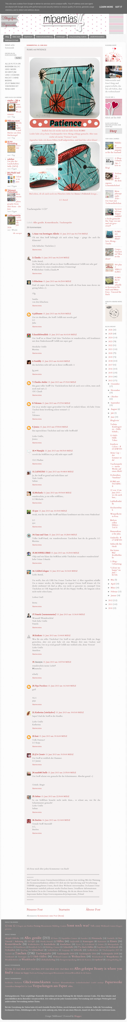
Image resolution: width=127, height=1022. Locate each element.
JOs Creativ (40, 754)
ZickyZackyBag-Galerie (77, 37)
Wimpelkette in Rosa (116, 515)
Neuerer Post (35, 910)
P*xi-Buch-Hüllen (85, 947)
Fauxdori (84, 938)
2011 (110, 604)
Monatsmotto (46, 926)
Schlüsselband (37, 950)
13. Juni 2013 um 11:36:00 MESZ (71, 614)
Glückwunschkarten (37, 982)
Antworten (37, 249)
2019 (110, 357)
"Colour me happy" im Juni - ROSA (115, 571)
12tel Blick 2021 (67, 969)
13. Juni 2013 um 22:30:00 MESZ (55, 796)
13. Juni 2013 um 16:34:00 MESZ (62, 685)
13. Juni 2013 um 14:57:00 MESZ (57, 662)
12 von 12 (10, 925)
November (115, 390)
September (115, 402)
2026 (110, 329)
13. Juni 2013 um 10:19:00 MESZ (53, 510)
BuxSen (38, 820)
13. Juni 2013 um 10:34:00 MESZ (63, 571)
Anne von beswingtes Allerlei (46, 233)
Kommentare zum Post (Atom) (50, 915)
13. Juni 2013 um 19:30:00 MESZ (59, 754)
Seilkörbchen (53, 950)
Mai (113, 579)
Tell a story (95, 926)
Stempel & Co (21, 986)
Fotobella (111, 938)
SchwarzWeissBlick (72, 973)
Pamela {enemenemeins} (45, 614)
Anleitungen (60, 37)
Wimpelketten (112, 956)
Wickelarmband (97, 957)
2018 (110, 361)
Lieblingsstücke (14, 215)
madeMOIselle (41, 772)
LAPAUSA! (40, 471)
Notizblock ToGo (35, 947)
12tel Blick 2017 (23, 969)
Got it (118, 7)
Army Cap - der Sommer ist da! (116, 456)
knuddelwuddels (41, 334)
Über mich (16, 37)
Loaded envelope (97, 983)
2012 (110, 600)
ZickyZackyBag (48, 959)
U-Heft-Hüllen (39, 956)
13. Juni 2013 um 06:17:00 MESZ (74, 233)
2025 (110, 333)
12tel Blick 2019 (37, 969)
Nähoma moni (13, 120)
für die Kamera (85, 960)
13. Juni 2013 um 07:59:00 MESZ (54, 427)
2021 (110, 349)
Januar (114, 595)
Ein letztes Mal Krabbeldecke (116, 554)
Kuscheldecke (50, 944)
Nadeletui (9, 947)
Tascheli (8, 954)
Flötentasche (97, 938)
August (114, 409)
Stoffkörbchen (92, 950)
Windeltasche (29, 959)
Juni (113, 417)
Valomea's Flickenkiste (12, 191)
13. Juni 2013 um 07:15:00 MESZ (62, 382)
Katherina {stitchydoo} (45, 712)
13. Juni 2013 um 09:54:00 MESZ (57, 492)
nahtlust (10, 159)
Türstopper (22, 957)
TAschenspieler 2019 (110, 950)
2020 (110, 353)
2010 (110, 608)
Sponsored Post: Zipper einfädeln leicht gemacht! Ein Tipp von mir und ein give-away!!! (113, 217)
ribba (70, 986)
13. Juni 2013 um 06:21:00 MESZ (55, 257)
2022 (110, 345)
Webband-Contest (108, 926)
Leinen (101, 944)
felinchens (38, 281)
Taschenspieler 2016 (87, 953)
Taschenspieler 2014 (65, 953)
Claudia (37, 257)
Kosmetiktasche (51, 222)
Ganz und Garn (41, 534)
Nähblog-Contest (59, 926)
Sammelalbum (9, 986)
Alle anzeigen (17, 233)
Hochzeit (56, 982)
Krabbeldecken (34, 944)
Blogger (77, 1016)
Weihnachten (78, 956)
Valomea (37, 403)
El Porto (54, 938)
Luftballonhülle (116, 502)
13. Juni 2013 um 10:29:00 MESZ (65, 552)
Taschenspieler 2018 (109, 953)
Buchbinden (9, 983)
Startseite (64, 910)
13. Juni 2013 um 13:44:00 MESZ (56, 635)
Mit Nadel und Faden (13, 173)
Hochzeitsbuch (116, 509)
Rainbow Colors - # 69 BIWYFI (116, 446)
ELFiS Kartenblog (12, 142)
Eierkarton (18, 983)
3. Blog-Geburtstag (116, 562)
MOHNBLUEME (42, 552)
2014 (110, 376)
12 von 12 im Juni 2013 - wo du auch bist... (116, 494)
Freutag (37, 926)
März (113, 587)
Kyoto (78, 944)
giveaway (8, 929)
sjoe (36, 510)
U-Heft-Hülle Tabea (114, 438)
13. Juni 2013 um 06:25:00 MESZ (57, 281)
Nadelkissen (21, 947)
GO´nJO (31, 941)
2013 (110, 380)
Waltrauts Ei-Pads (11, 40)
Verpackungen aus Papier (50, 986)
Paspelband (101, 947)
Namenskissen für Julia (115, 532)
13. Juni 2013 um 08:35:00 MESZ (59, 450)
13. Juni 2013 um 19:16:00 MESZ (53, 736)
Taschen (20, 953)
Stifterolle (78, 950)
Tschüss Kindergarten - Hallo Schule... (116, 428)
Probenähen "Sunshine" (115, 476)
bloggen (119, 926)
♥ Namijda (39, 450)
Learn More (106, 7)
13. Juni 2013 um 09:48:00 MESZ (59, 471)
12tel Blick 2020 (52, 969)
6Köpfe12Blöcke (12, 938)
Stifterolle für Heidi (116, 545)
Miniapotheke (113, 944)
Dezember (115, 384)
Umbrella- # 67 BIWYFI (116, 539)
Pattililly (37, 361)
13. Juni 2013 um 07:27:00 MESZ (56, 403)
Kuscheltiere (65, 944)
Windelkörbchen (12, 960)
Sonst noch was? (78, 925)
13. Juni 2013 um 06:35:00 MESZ (57, 313)
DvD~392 (18, 146)
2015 (110, 372)
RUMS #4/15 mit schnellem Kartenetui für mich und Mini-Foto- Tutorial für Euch (113, 286)
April (113, 583)
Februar (114, 591)
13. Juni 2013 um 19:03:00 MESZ (70, 712)
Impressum (28, 37)
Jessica (36, 427)
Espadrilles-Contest (69, 938)
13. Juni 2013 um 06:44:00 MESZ (56, 361)
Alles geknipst (83, 968)
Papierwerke (113, 982)
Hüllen (60, 941)
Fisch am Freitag (36, 973)
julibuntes (38, 313)
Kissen (113, 941)
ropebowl (98, 959)
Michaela (39, 492)
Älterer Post (93, 910)
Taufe (30, 986)
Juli (112, 413)
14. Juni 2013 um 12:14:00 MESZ (56, 820)
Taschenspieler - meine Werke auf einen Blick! (116, 468)
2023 (110, 341)
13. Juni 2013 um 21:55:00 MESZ (62, 772)
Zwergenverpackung (68, 960)
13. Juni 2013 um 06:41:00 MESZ (63, 334)
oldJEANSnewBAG (97, 37)
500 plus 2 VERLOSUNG (118, 268)
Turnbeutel (9, 957)
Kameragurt (88, 941)
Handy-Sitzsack (46, 941)
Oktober (114, 396)
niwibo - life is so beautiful (13, 101)
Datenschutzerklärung (44, 37)
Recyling (24, 950)
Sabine (38, 796)
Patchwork (113, 947)
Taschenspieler (65, 222)
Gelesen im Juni (18, 179)
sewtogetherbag (112, 960)
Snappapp (66, 950)
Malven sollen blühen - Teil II (114, 524)
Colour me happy (21, 973)
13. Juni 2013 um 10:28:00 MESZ (63, 534)
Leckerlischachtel (83, 982)
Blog (7, 37)
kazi (36, 736)
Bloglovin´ (115, 420)
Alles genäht (38, 222)
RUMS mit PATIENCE (115, 484)
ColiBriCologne (42, 571)
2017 (110, 364)
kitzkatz (38, 635)
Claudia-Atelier (40, 382)
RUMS (82, 130)
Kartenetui (102, 941)
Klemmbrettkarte (68, 982)
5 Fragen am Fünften (24, 926)
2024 (110, 337)
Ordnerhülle (68, 947)
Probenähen (10, 950)
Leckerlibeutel (89, 944)
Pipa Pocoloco (41, 685)
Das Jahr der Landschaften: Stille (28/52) (13, 163)
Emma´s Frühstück (82, 193)
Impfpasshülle (74, 941)
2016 (110, 369)
